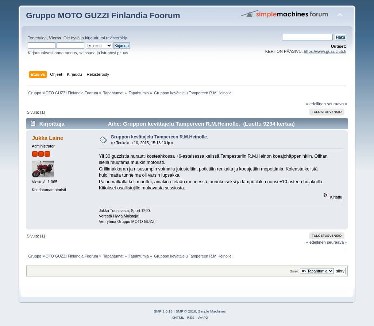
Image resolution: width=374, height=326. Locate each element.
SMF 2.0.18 (163, 311)
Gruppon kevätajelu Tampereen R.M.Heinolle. (159, 137)
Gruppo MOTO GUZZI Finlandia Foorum (103, 15)
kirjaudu (92, 38)
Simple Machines (212, 311)
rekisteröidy (116, 38)
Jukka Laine (47, 138)
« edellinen (316, 104)
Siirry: (294, 271)
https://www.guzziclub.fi (325, 51)
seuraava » (337, 104)
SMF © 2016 (186, 311)
